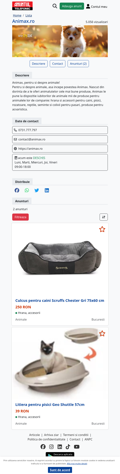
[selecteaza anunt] (102, 229)
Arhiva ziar (51, 435)
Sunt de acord (60, 470)
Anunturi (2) (78, 64)
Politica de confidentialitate (46, 439)
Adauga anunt (72, 6)
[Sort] (104, 217)
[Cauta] (55, 6)
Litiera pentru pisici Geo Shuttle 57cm (49, 404)
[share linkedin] (46, 190)
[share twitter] (36, 190)
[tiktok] (68, 447)
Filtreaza (20, 217)
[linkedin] (60, 447)
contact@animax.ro (31, 139)
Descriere (38, 64)
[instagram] (51, 447)
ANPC (88, 439)
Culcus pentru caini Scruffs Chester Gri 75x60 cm (59, 300)
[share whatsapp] (26, 190)
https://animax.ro (30, 149)
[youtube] (76, 447)
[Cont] (96, 6)
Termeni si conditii (76, 435)
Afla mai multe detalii (77, 463)
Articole (34, 435)
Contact (57, 64)
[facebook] (43, 447)
